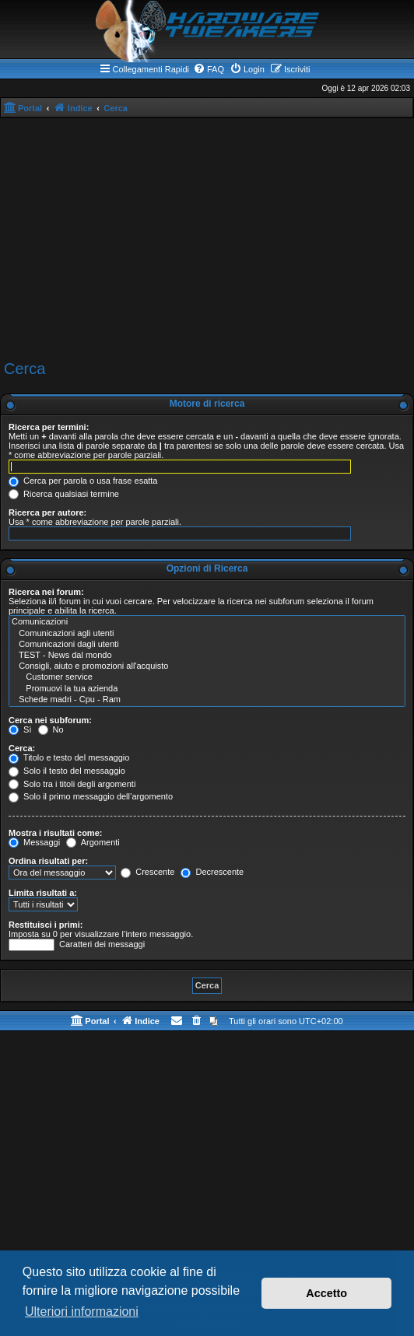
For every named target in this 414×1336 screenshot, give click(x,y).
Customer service (207, 677)
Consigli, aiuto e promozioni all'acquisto (207, 666)
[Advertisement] (207, 239)
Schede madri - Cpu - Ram (207, 699)
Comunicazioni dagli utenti (207, 644)
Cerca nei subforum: (50, 720)
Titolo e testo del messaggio (69, 757)
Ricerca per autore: (47, 512)
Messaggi (34, 842)
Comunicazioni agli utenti (207, 633)
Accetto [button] (326, 1293)
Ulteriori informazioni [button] (82, 1311)
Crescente (147, 871)
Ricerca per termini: (49, 427)
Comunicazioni (207, 622)
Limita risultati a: (43, 892)
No (51, 729)
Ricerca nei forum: (46, 591)
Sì (20, 729)
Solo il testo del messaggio (67, 770)
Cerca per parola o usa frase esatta (83, 480)
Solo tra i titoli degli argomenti (72, 784)
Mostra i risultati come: (55, 833)
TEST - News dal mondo (207, 655)
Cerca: (22, 748)
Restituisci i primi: (45, 924)
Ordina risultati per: (48, 861)
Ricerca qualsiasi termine (64, 493)
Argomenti (93, 842)
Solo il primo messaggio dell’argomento (91, 796)
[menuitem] (208, 69)
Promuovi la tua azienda (207, 689)
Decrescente (212, 871)
